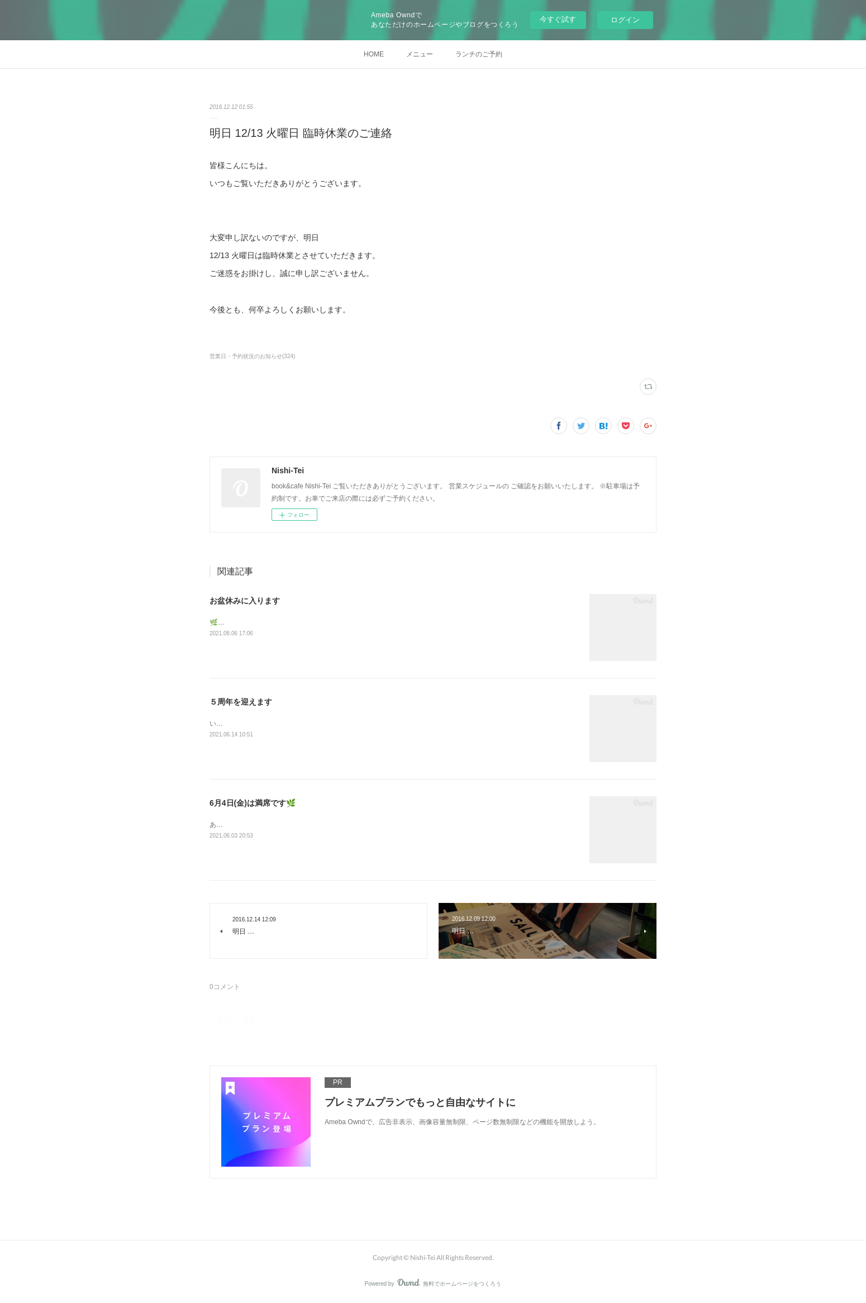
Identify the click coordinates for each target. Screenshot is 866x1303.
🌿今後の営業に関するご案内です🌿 (265, 622)
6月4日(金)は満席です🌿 (253, 802)
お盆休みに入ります (245, 600)
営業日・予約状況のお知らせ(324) (252, 356)
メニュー (419, 54)
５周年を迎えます (241, 701)
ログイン (625, 20)
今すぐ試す (558, 19)
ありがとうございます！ (246, 825)
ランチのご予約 (478, 54)
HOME (374, 54)
